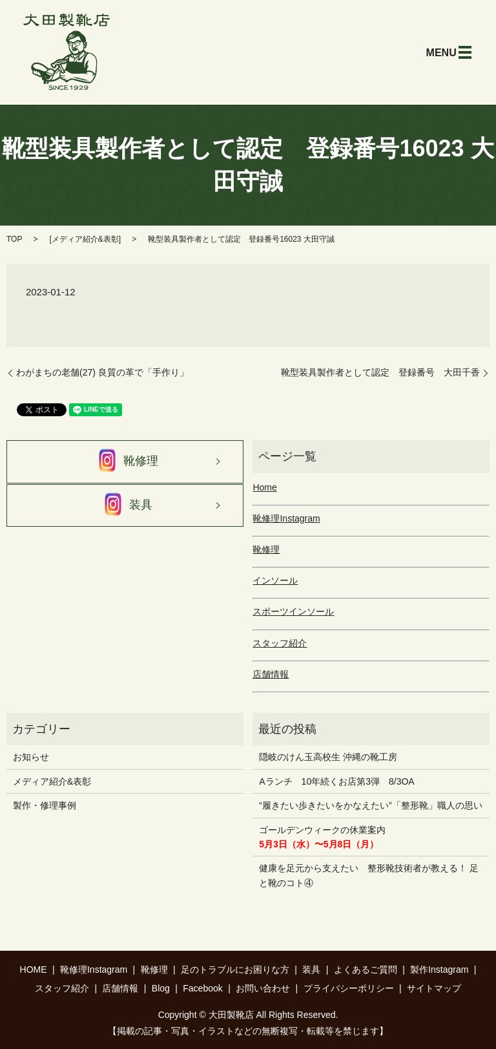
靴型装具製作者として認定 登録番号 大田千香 (380, 372)
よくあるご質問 (365, 969)
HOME (33, 969)
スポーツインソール (293, 611)
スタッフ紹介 (280, 643)
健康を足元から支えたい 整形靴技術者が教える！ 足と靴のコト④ (369, 875)
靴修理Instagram (286, 518)
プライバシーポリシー (349, 988)
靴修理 (124, 461)
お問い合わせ (263, 988)
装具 (124, 505)
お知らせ (31, 757)
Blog (161, 988)
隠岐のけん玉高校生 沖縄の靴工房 (328, 757)
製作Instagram (439, 969)
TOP (14, 239)
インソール (275, 580)
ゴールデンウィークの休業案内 (322, 837)
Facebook (202, 988)
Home (264, 487)
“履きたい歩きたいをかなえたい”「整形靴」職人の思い (370, 805)
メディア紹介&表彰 (85, 239)
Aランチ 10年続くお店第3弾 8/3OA (336, 781)
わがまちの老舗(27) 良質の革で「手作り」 (102, 372)
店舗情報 (271, 674)
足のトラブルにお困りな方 (235, 969)
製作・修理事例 (44, 805)
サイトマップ (434, 988)
